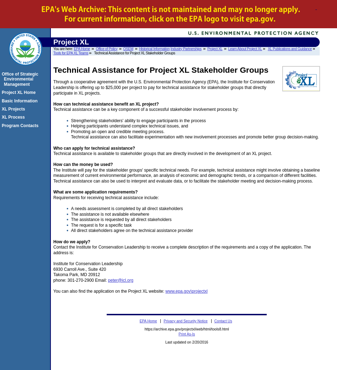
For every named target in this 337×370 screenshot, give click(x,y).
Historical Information (154, 49)
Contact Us (223, 321)
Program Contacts (21, 125)
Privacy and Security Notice (186, 321)
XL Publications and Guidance (290, 49)
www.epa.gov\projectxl (186, 291)
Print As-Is (186, 334)
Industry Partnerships (186, 49)
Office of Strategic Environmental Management (21, 79)
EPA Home (82, 49)
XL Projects (14, 109)
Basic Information (20, 101)
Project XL (215, 49)
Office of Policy (106, 49)
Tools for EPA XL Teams (70, 53)
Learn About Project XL (245, 49)
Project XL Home (20, 92)
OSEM (128, 49)
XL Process (14, 117)
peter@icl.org (121, 280)
